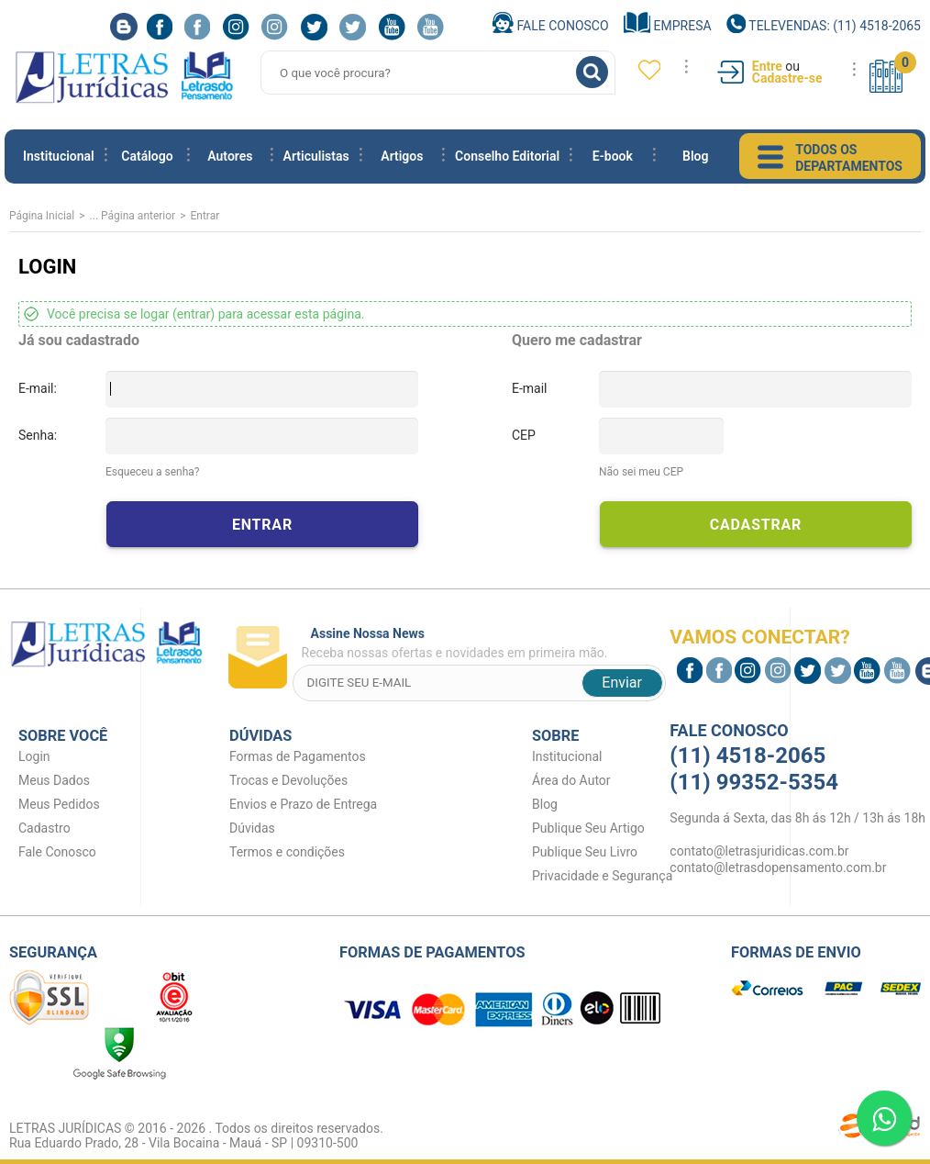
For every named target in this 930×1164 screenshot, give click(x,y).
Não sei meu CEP (641, 471)
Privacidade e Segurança (602, 875)
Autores (229, 156)
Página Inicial (41, 215)
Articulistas (316, 156)
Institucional (58, 156)
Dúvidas (252, 828)
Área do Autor (571, 780)
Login (34, 756)
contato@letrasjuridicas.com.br (759, 851)
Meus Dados (54, 780)
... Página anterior (133, 215)
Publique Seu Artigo (588, 828)
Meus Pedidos (59, 804)
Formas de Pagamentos (297, 756)
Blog (695, 156)
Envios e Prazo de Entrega (303, 804)
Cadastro (44, 828)
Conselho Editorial (507, 156)
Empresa (668, 25)
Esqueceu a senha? (152, 471)
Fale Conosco (551, 25)
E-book (612, 156)
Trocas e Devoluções (288, 780)
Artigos (402, 156)
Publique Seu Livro (584, 852)
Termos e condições (287, 852)
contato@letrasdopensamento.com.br (778, 867)
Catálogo (146, 156)
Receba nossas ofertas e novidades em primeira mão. (484, 643)
